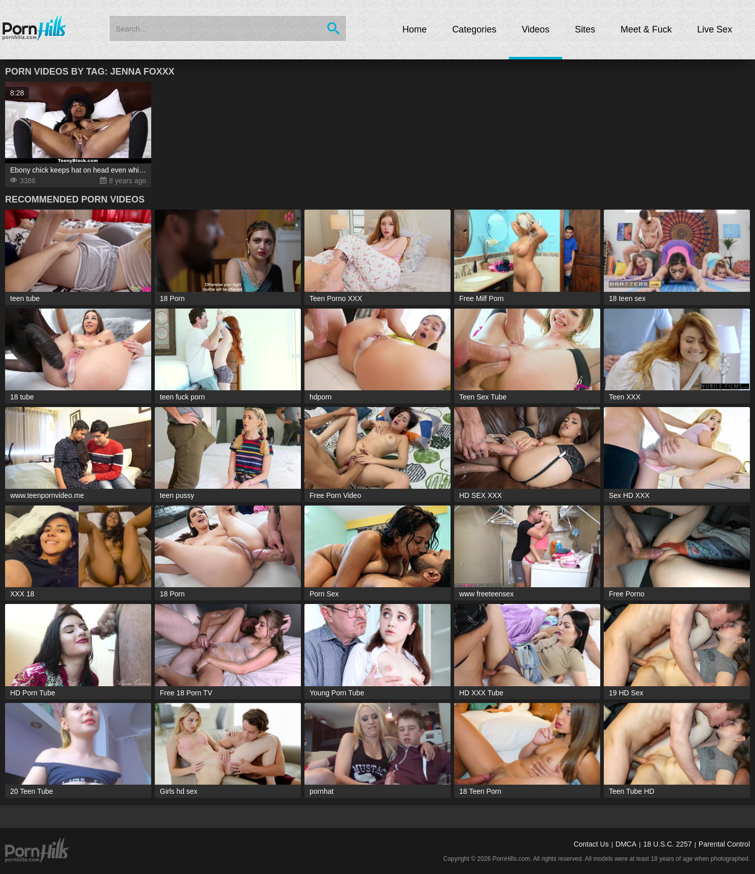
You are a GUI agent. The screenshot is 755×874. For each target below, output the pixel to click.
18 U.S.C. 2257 (667, 844)
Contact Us (590, 844)
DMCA (625, 844)
